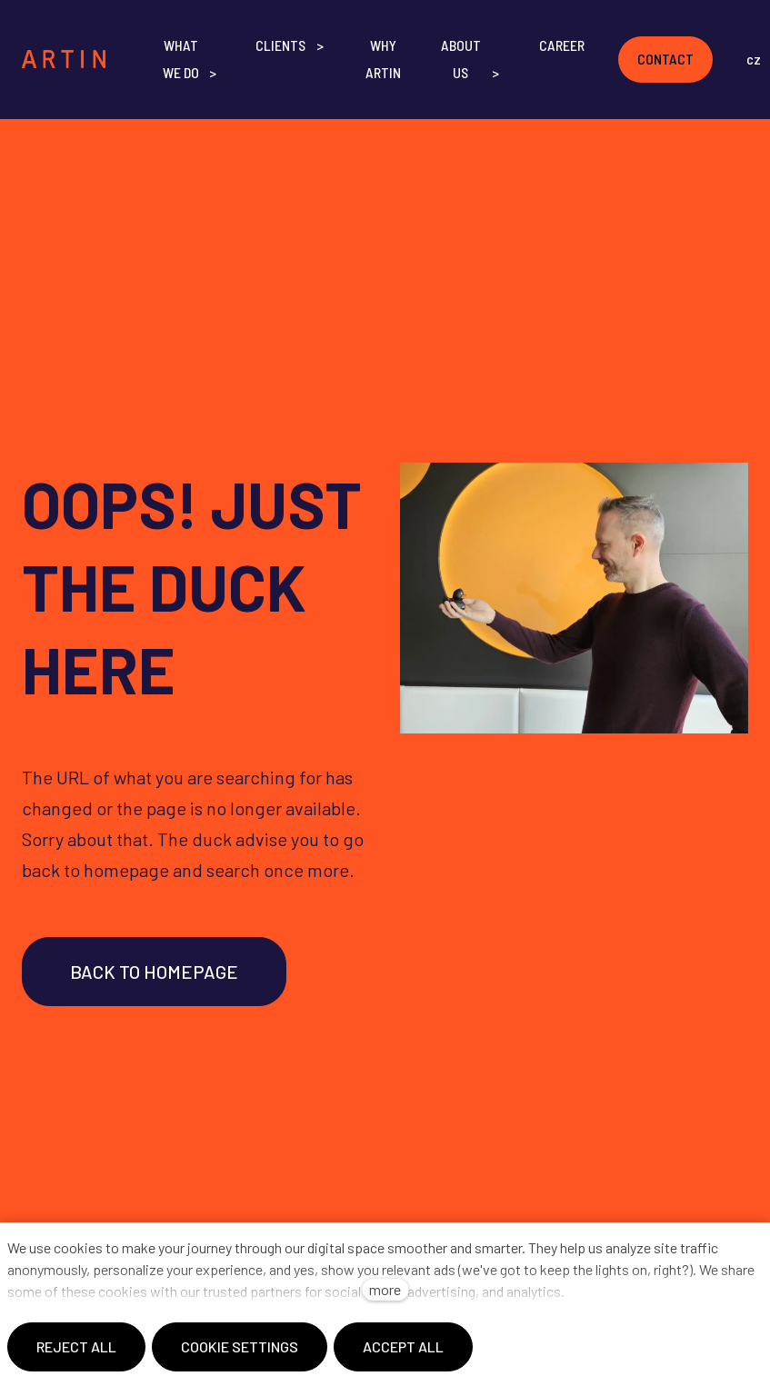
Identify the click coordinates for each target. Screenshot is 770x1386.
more (385, 1289)
